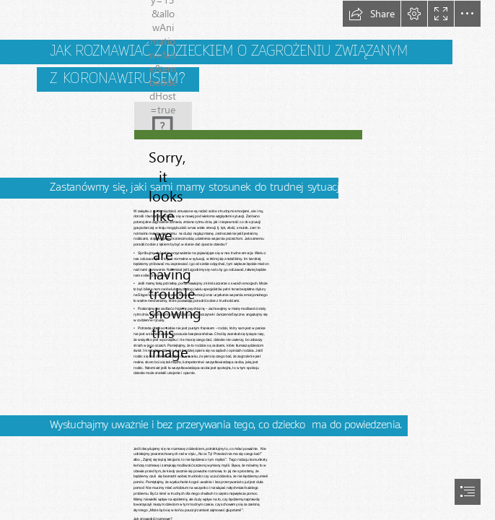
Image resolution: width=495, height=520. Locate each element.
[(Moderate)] (247, 134)
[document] (247, 260)
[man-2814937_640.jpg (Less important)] (163, 114)
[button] (371, 14)
